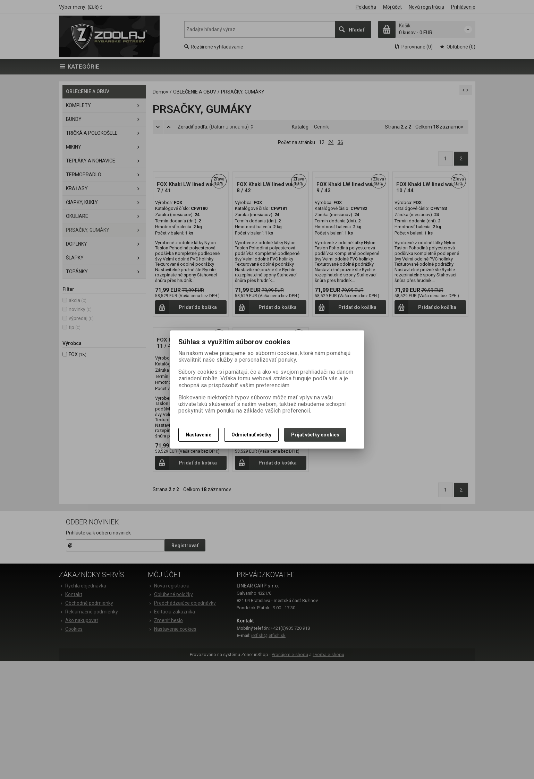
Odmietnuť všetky (251, 434)
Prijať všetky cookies (315, 434)
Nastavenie (198, 434)
